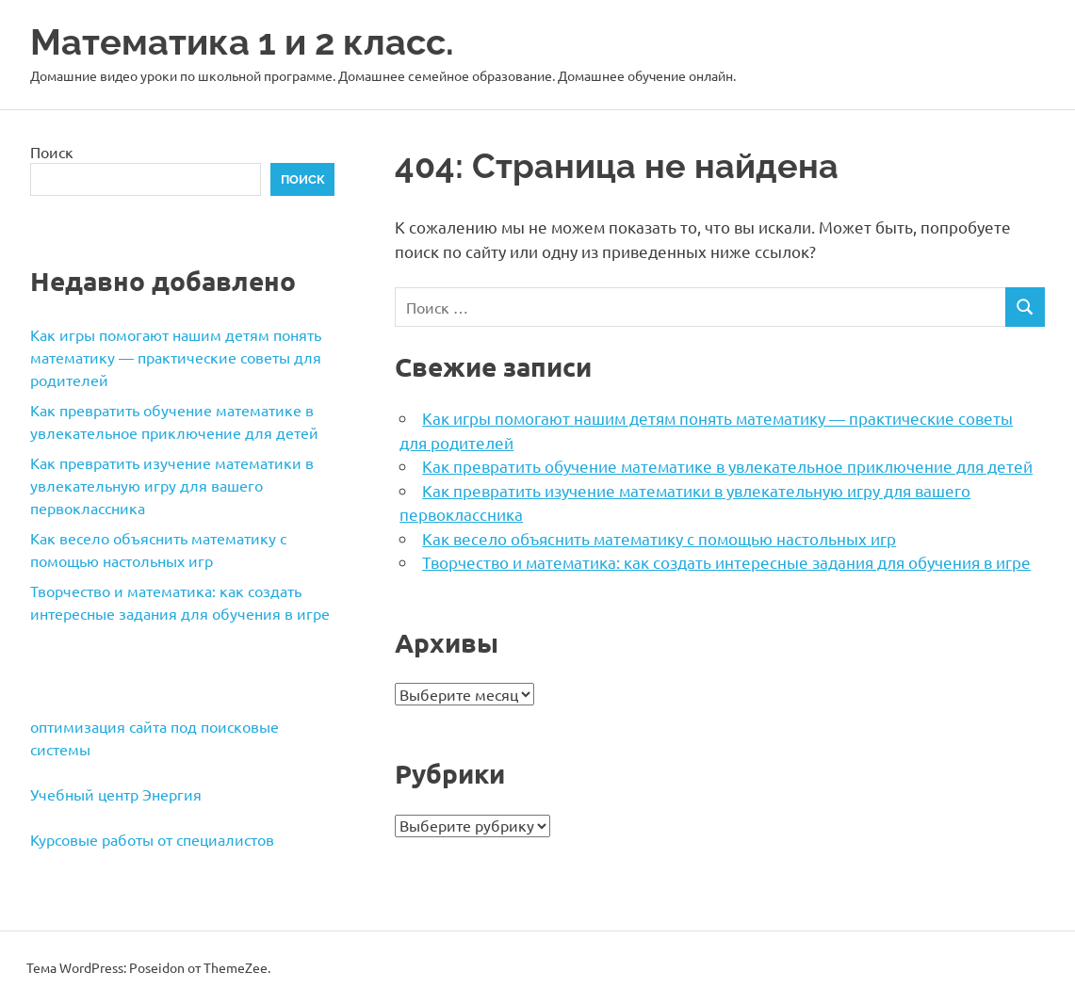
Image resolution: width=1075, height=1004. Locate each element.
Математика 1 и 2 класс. (242, 42)
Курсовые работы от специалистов (152, 839)
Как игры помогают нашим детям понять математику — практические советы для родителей (175, 357)
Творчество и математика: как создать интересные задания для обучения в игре (726, 562)
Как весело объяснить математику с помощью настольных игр (659, 538)
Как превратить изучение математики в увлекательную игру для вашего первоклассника (172, 485)
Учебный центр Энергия (116, 794)
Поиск (51, 151)
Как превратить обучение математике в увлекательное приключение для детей (727, 466)
